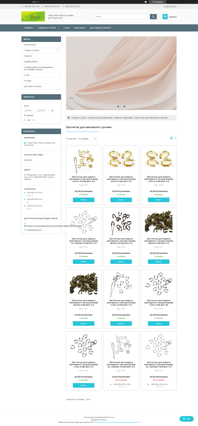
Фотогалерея (30, 45)
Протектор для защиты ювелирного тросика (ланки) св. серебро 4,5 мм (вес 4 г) (121, 364)
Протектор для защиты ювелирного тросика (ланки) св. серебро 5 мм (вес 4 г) (158, 364)
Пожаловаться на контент (104, 422)
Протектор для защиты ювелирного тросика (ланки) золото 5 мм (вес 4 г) (121, 179)
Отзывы (27, 81)
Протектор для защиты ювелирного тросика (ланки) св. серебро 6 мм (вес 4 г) (83, 241)
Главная (28, 28)
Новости (28, 56)
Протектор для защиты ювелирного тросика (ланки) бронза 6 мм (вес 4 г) (83, 302)
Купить (83, 200)
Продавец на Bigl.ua (99, 420)
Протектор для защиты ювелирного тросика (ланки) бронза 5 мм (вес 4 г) (158, 241)
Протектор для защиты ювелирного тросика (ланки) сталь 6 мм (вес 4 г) (83, 364)
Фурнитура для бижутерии (100, 118)
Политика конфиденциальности (127, 422)
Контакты (79, 28)
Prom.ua (111, 417)
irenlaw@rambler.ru (34, 230)
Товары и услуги (47, 28)
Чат (186, 419)
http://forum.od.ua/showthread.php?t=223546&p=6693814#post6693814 (52, 226)
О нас (66, 28)
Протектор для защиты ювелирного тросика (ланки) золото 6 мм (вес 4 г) (158, 179)
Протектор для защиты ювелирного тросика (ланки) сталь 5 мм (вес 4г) (158, 302)
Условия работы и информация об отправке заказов (38, 68)
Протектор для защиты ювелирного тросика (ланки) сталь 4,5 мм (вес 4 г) (121, 302)
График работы (31, 62)
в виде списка (175, 139)
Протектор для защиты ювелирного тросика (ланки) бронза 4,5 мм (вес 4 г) (121, 241)
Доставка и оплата (100, 28)
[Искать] (153, 16)
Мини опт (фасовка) (124, 118)
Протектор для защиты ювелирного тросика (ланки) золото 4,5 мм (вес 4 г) (83, 179)
